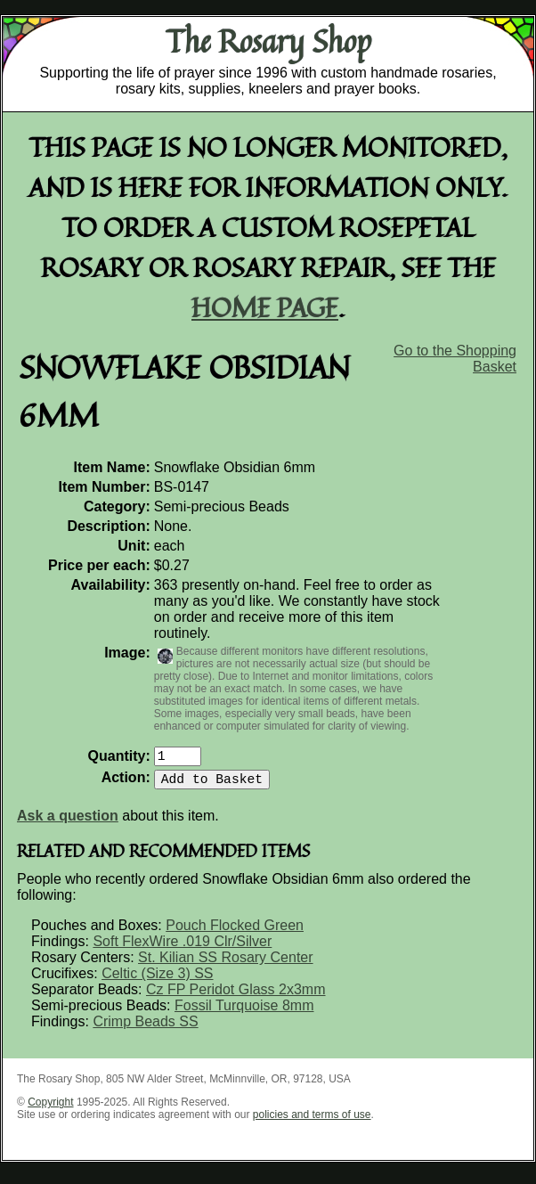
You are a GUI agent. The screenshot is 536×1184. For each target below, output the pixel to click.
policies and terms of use (312, 1121)
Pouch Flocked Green (235, 932)
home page (264, 307)
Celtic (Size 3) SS (157, 980)
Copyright (50, 1109)
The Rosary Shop (268, 41)
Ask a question (67, 822)
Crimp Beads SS (145, 1028)
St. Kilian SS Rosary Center (225, 964)
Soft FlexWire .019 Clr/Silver (182, 948)
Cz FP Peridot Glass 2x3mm (236, 996)
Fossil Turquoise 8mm (244, 1012)
